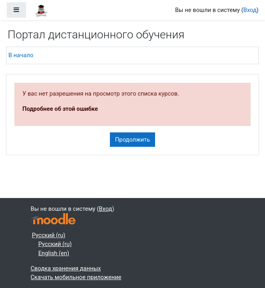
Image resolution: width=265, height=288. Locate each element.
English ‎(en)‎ (54, 253)
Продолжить (132, 139)
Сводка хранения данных (66, 268)
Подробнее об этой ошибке (60, 108)
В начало (20, 55)
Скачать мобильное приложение (76, 277)
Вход (250, 10)
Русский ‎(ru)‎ (49, 235)
